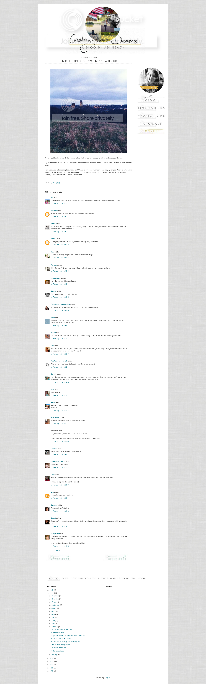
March (54, 623)
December (55, 596)
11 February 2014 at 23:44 (60, 441)
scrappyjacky (56, 278)
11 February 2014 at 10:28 (60, 338)
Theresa (54, 265)
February (55, 627)
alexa (53, 317)
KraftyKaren (55, 533)
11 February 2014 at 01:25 (60, 216)
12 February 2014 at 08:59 (60, 454)
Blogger (107, 678)
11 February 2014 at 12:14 (60, 367)
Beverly (53, 374)
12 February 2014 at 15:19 (60, 467)
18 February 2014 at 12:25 (60, 546)
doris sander (55, 418)
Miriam (53, 333)
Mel (52, 197)
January (55, 655)
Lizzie (53, 474)
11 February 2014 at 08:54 (60, 310)
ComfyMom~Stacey (58, 461)
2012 (52, 662)
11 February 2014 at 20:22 (60, 411)
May (53, 617)
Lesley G (54, 448)
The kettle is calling (58, 632)
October (55, 602)
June (53, 614)
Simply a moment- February (61, 639)
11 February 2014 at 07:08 (60, 271)
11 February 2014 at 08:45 (60, 297)
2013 (52, 659)
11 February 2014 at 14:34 (60, 382)
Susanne (54, 505)
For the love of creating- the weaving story (65, 642)
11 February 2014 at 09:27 (60, 325)
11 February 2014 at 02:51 (60, 258)
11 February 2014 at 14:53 (60, 395)
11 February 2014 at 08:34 (60, 284)
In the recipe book (57, 651)
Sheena (53, 291)
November (55, 599)
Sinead (53, 518)
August (54, 608)
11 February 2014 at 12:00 (60, 354)
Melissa (53, 239)
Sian (52, 346)
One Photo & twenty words (60, 645)
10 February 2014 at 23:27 (60, 203)
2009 (52, 671)
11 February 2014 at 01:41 (60, 232)
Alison (53, 402)
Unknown (54, 210)
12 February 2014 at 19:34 (60, 498)
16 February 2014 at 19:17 (60, 526)
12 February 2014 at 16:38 (60, 485)
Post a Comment (54, 551)
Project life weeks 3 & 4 (59, 648)
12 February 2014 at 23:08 (60, 511)
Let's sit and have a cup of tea (61, 629)
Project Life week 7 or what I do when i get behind (68, 635)
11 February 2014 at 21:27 (60, 424)
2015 (52, 590)
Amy (52, 252)
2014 (52, 593)
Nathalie (54, 223)
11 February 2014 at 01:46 (60, 245)
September (56, 605)
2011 (52, 665)
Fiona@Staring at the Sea (60, 304)
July (53, 611)
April (53, 620)
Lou (52, 492)
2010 (52, 668)
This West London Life (59, 361)
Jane (52, 389)
